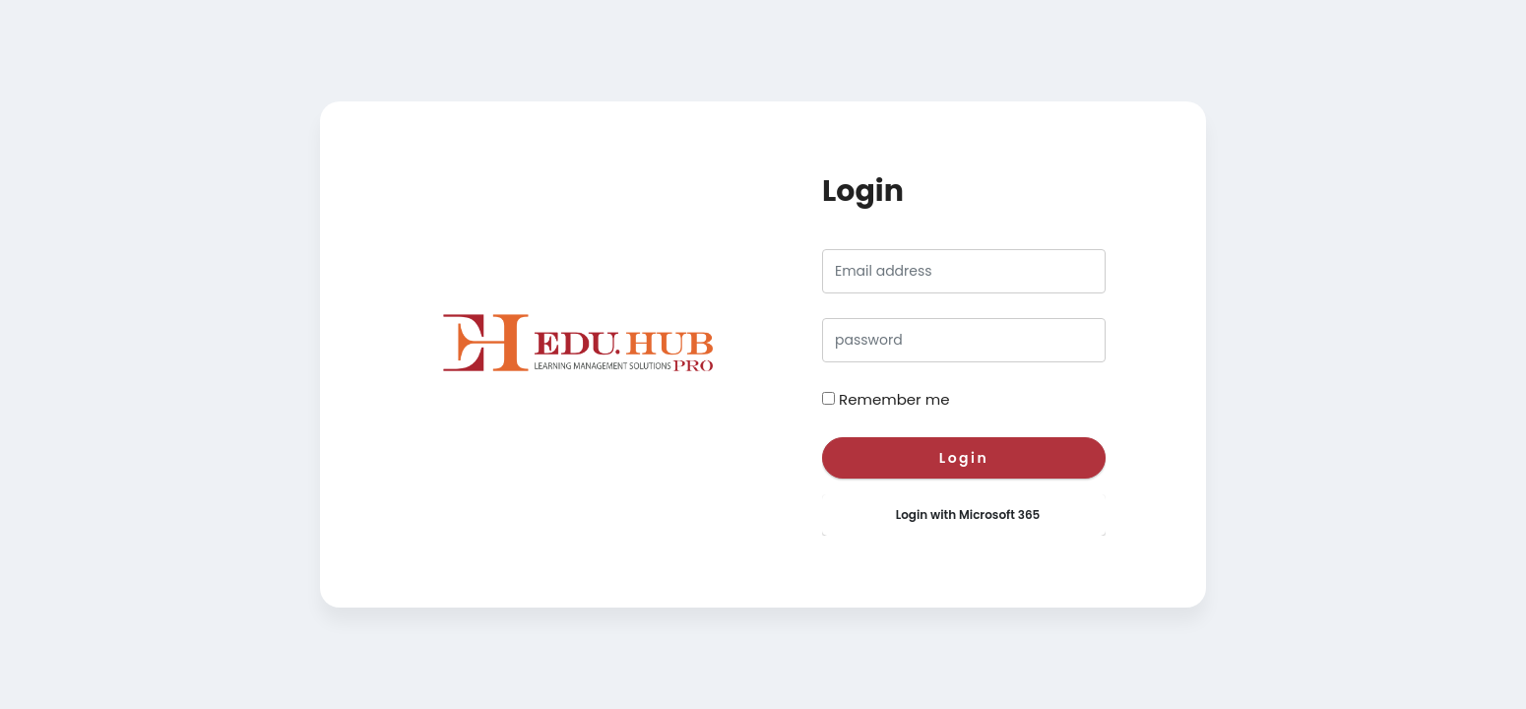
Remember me (894, 399)
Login (964, 458)
